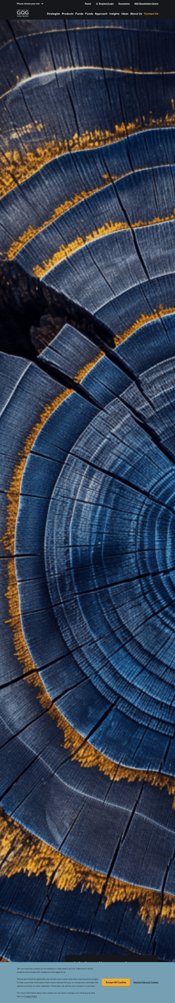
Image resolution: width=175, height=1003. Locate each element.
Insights (114, 14)
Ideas (124, 14)
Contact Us (151, 14)
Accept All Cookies (116, 982)
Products (67, 14)
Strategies (53, 14)
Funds (79, 14)
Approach (101, 14)
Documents (124, 3)
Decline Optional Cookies (146, 982)
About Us (136, 14)
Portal (88, 3)
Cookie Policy (30, 996)
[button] (30, 3)
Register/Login (106, 3)
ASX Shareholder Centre (146, 3)
